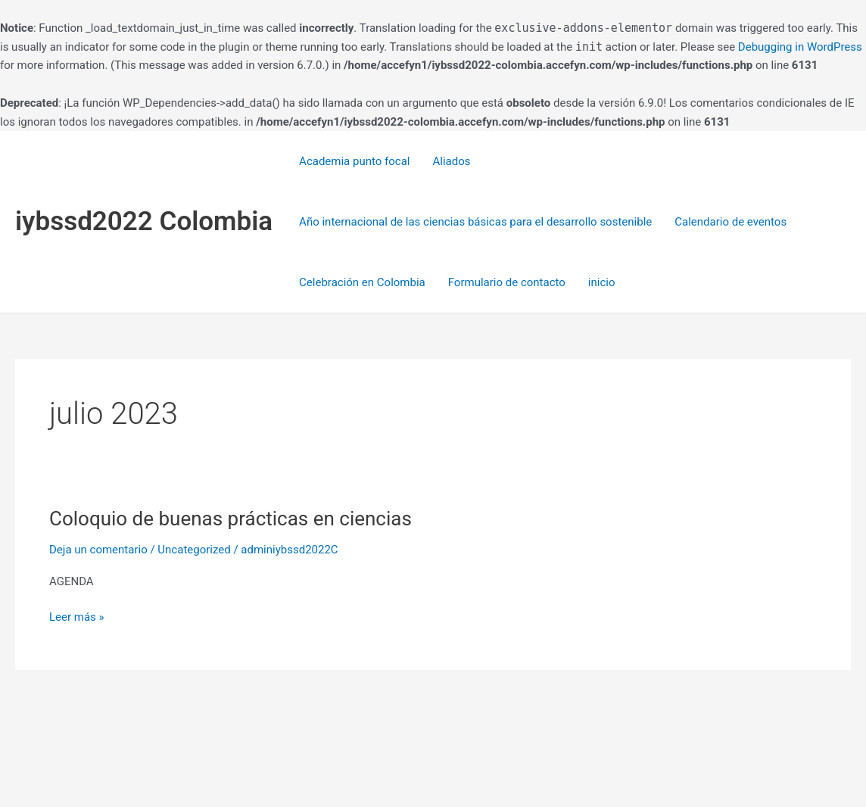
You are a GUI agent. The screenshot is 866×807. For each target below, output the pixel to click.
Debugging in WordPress (800, 47)
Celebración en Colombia (362, 282)
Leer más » (76, 616)
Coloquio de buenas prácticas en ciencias (230, 518)
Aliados (451, 161)
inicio (601, 282)
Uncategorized (193, 549)
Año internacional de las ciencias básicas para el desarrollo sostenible (475, 222)
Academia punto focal (354, 161)
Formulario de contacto (506, 282)
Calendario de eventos (730, 222)
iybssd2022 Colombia (144, 221)
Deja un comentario (98, 549)
